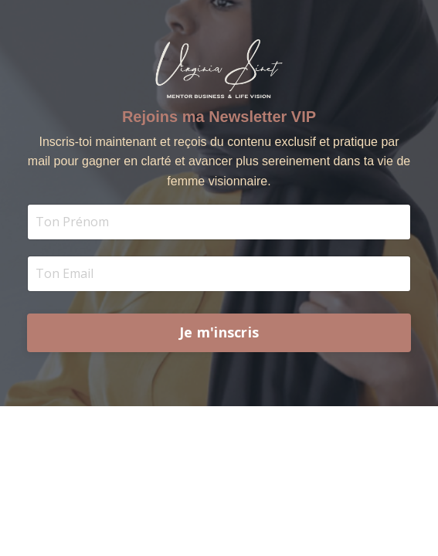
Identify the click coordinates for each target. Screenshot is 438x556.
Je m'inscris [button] (219, 332)
